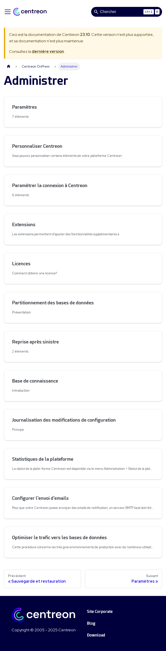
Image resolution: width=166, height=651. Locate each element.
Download (96, 635)
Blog (91, 623)
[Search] (126, 12)
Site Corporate (100, 611)
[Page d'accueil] (8, 66)
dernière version (48, 51)
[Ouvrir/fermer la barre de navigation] (7, 11)
